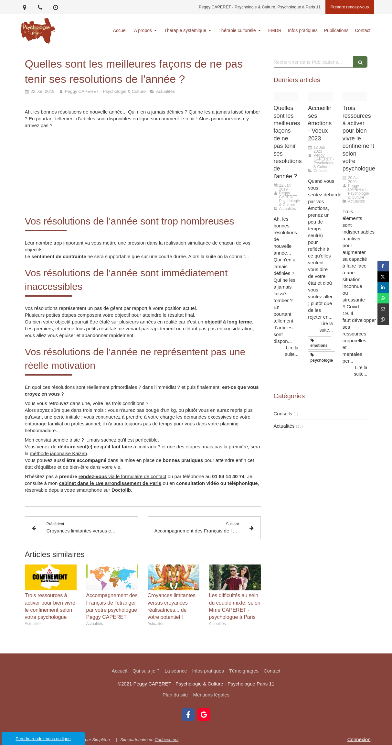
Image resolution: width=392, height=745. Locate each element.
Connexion (359, 739)
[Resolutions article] (286, 97)
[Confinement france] (355, 97)
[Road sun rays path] (320, 97)
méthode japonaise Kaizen (58, 453)
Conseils (283, 413)
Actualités (284, 426)
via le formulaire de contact (122, 476)
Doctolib (121, 490)
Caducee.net (167, 739)
